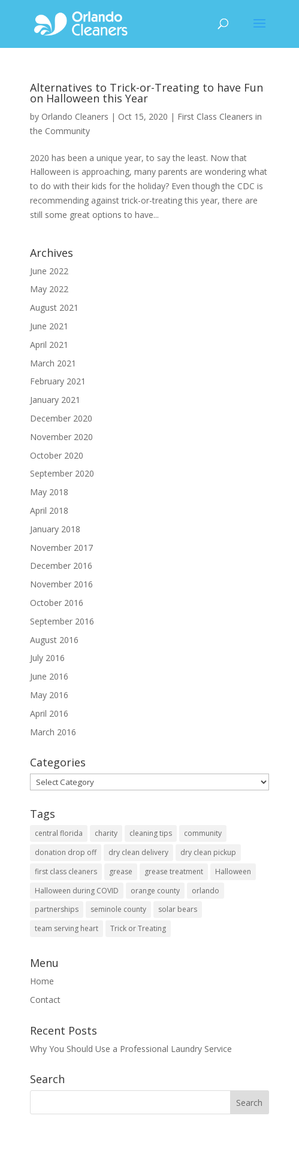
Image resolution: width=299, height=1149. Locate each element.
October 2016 (56, 602)
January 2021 (55, 399)
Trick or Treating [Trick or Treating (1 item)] (138, 928)
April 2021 (49, 344)
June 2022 (49, 271)
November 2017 (61, 547)
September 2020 (62, 473)
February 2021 (58, 381)
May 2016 (49, 695)
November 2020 (61, 436)
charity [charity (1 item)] (106, 833)
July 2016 (47, 657)
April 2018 (49, 510)
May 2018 (49, 492)
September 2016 (62, 621)
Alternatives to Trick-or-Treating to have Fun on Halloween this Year (146, 92)
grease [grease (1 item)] (120, 871)
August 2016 (54, 639)
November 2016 (61, 584)
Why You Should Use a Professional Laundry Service (131, 1048)
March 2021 (53, 363)
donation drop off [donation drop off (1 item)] (65, 852)
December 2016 (61, 565)
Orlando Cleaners (74, 116)
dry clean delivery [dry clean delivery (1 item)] (138, 852)
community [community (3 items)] (203, 833)
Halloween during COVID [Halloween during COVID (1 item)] (77, 891)
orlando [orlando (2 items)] (205, 891)
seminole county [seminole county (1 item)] (118, 909)
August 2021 (54, 307)
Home (42, 981)
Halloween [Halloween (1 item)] (233, 871)
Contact (45, 999)
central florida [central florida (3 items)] (59, 833)
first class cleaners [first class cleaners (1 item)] (66, 871)
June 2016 (49, 676)
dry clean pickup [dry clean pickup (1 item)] (208, 852)
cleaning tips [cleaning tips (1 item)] (150, 833)
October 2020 (56, 455)
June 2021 (49, 326)
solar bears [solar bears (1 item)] (177, 909)
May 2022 (49, 289)
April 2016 (49, 713)
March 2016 (53, 732)
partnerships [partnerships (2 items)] (56, 909)
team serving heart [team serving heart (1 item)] (66, 928)
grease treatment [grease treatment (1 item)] (173, 871)
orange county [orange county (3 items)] (155, 891)
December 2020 (61, 418)
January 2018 (55, 529)
